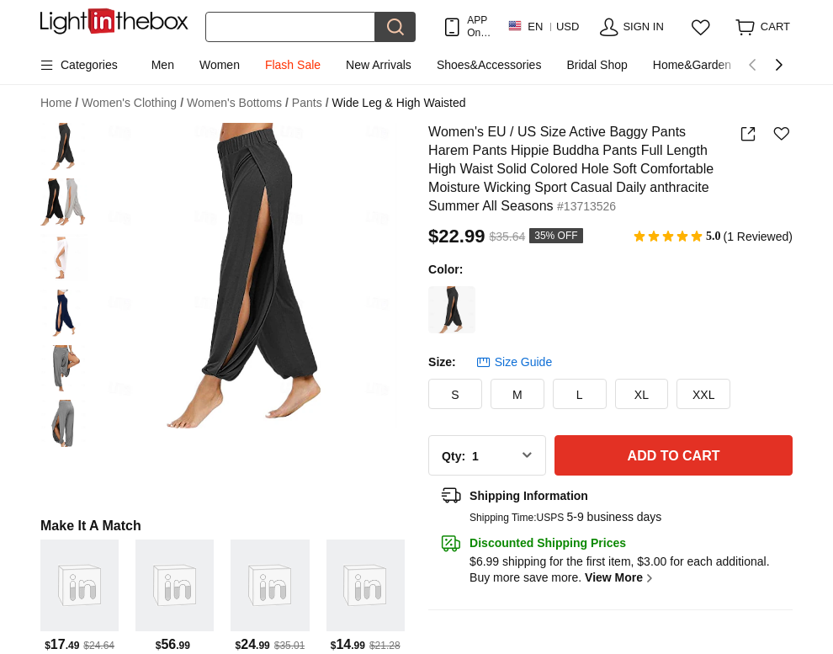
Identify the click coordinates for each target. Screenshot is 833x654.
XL (641, 394)
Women (219, 65)
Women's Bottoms (238, 103)
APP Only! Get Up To (479, 26)
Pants (310, 103)
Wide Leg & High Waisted (399, 102)
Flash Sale (293, 65)
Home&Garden (692, 65)
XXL (703, 394)
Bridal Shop (596, 65)
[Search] (290, 27)
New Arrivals (378, 65)
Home (59, 103)
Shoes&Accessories (489, 65)
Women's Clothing (132, 103)
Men (162, 65)
